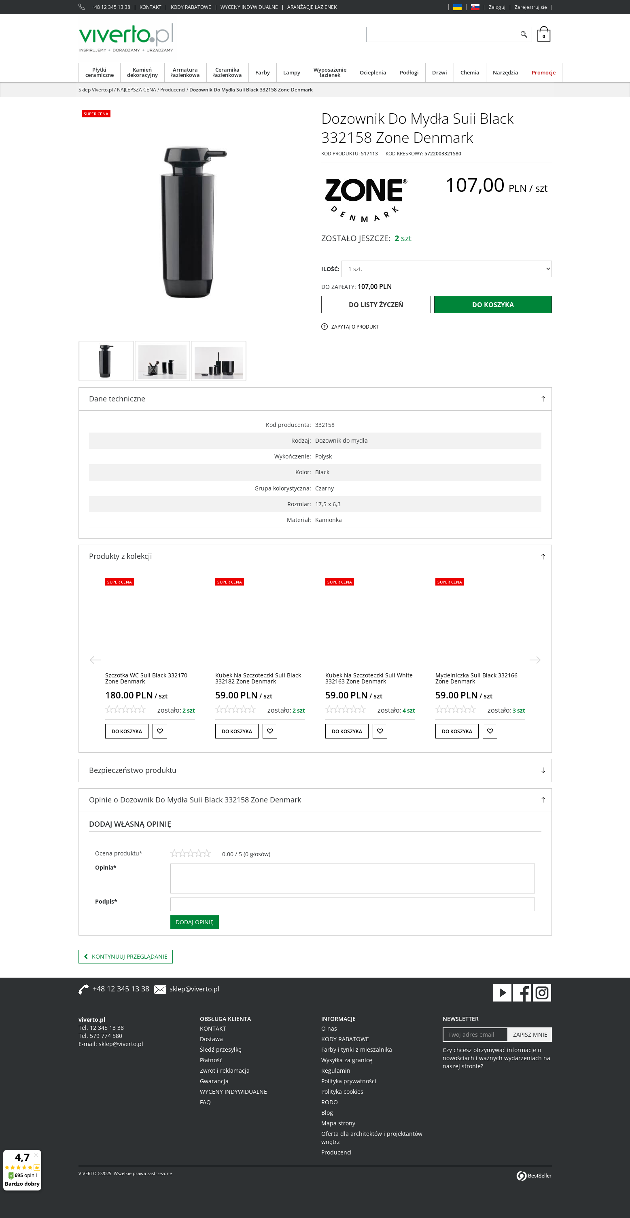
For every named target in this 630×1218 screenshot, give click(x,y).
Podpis (106, 901)
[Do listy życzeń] (160, 731)
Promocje (544, 72)
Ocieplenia (373, 72)
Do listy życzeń (376, 304)
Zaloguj (497, 7)
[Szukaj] (524, 34)
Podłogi (409, 72)
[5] (207, 853)
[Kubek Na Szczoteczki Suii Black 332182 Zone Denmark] (368, 678)
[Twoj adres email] (475, 1035)
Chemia (469, 72)
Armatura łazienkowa (185, 72)
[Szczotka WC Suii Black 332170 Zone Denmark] (256, 678)
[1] (174, 853)
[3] (191, 853)
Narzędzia (505, 72)
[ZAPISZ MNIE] (529, 1035)
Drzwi (439, 72)
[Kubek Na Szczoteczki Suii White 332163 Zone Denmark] (479, 678)
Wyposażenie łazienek (330, 72)
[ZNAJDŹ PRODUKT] (442, 34)
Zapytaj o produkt (355, 326)
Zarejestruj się (531, 7)
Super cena (96, 114)
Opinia (106, 867)
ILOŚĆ (330, 269)
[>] (535, 660)
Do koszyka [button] (127, 731)
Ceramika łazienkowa (227, 72)
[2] (182, 853)
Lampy (291, 72)
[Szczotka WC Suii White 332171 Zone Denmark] (147, 678)
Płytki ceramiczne (99, 72)
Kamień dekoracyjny (142, 72)
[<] (95, 660)
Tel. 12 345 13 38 (101, 1027)
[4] (199, 853)
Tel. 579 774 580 (100, 1036)
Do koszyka (493, 304)
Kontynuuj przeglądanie (126, 957)
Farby (262, 72)
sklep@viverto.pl (194, 989)
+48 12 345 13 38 (110, 7)
